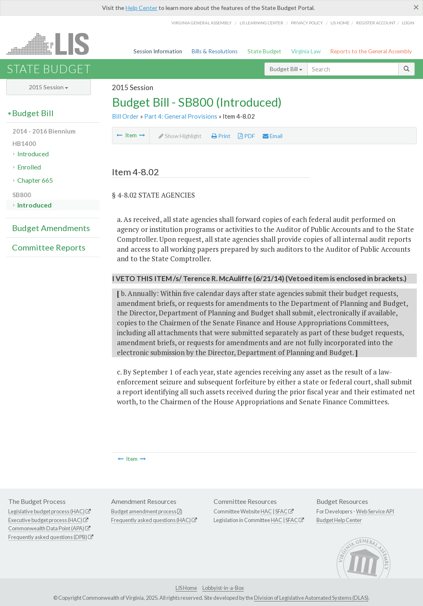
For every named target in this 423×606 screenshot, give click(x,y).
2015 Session (48, 87)
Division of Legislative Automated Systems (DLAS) (311, 597)
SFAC (281, 511)
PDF (246, 136)
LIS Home (186, 588)
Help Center (141, 7)
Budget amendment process (143, 511)
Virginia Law (306, 51)
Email (273, 136)
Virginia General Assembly (201, 22)
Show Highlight (180, 136)
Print (221, 136)
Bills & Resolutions (215, 51)
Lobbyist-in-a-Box (223, 588)
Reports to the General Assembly (371, 51)
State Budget (264, 51)
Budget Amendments (51, 228)
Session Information (157, 51)
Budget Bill (286, 68)
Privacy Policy (307, 22)
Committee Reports (49, 247)
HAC (266, 511)
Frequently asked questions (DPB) (47, 537)
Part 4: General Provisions (180, 116)
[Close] (416, 7)
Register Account (375, 22)
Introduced (33, 153)
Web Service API (375, 511)
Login (408, 22)
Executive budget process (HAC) (45, 520)
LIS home (339, 22)
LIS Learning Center (261, 22)
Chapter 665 (35, 180)
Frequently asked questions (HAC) (151, 520)
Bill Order (125, 116)
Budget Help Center (339, 520)
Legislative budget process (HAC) (46, 511)
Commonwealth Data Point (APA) (46, 528)
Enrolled (29, 167)
